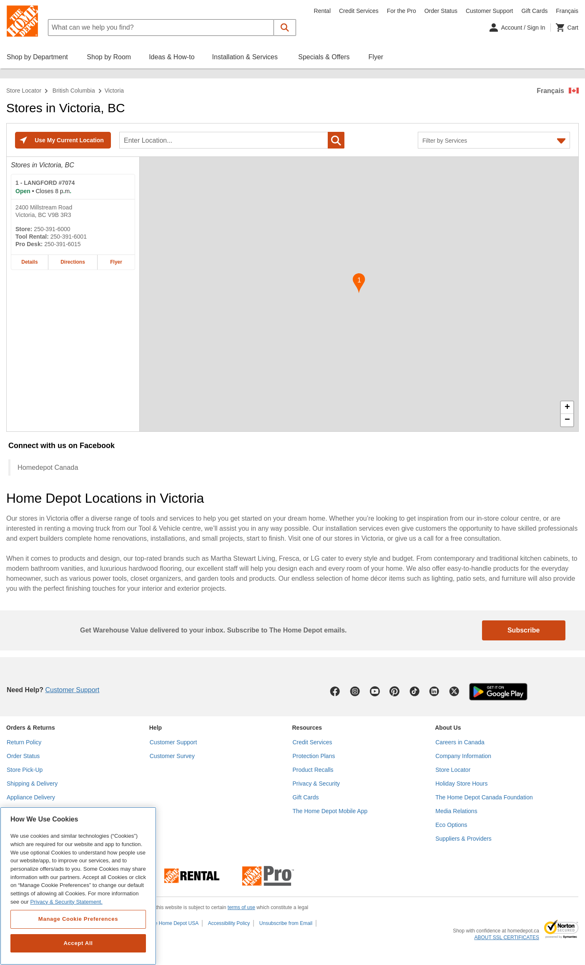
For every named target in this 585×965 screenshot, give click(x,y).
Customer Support (489, 11)
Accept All (78, 943)
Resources (307, 727)
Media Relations (456, 811)
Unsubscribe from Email (285, 923)
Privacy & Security (316, 783)
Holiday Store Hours (461, 783)
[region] (78, 886)
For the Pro (401, 11)
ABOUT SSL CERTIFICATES (506, 937)
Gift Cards (534, 11)
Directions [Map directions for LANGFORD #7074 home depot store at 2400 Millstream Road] (72, 262)
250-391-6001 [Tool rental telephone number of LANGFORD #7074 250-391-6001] (68, 236)
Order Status (440, 11)
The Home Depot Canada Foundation (483, 797)
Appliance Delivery (31, 797)
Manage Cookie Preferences (78, 919)
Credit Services (359, 11)
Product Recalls (313, 769)
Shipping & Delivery (32, 783)
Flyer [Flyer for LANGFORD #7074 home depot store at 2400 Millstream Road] (116, 262)
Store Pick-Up (25, 769)
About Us (448, 727)
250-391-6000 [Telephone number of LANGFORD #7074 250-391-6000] (52, 229)
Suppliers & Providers (463, 838)
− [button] (567, 420)
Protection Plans (314, 756)
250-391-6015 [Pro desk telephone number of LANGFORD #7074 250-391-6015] (62, 244)
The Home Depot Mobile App (330, 811)
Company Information (463, 756)
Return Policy (24, 742)
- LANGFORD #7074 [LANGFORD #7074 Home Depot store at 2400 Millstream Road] (45, 182)
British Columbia (74, 90)
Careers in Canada (460, 742)
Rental (322, 11)
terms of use (241, 907)
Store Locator (23, 90)
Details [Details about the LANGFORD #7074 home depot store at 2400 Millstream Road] (29, 262)
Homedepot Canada (48, 467)
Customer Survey (172, 756)
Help (155, 727)
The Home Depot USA (173, 923)
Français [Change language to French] (567, 11)
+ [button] (567, 407)
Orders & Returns (30, 727)
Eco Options (451, 824)
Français (550, 90)
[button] (285, 27)
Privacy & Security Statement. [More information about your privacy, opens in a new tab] (66, 902)
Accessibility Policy (229, 923)
